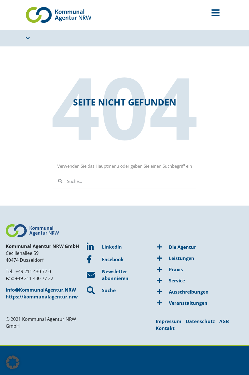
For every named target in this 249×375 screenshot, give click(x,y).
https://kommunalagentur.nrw (42, 297)
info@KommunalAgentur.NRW (41, 290)
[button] (12, 362)
